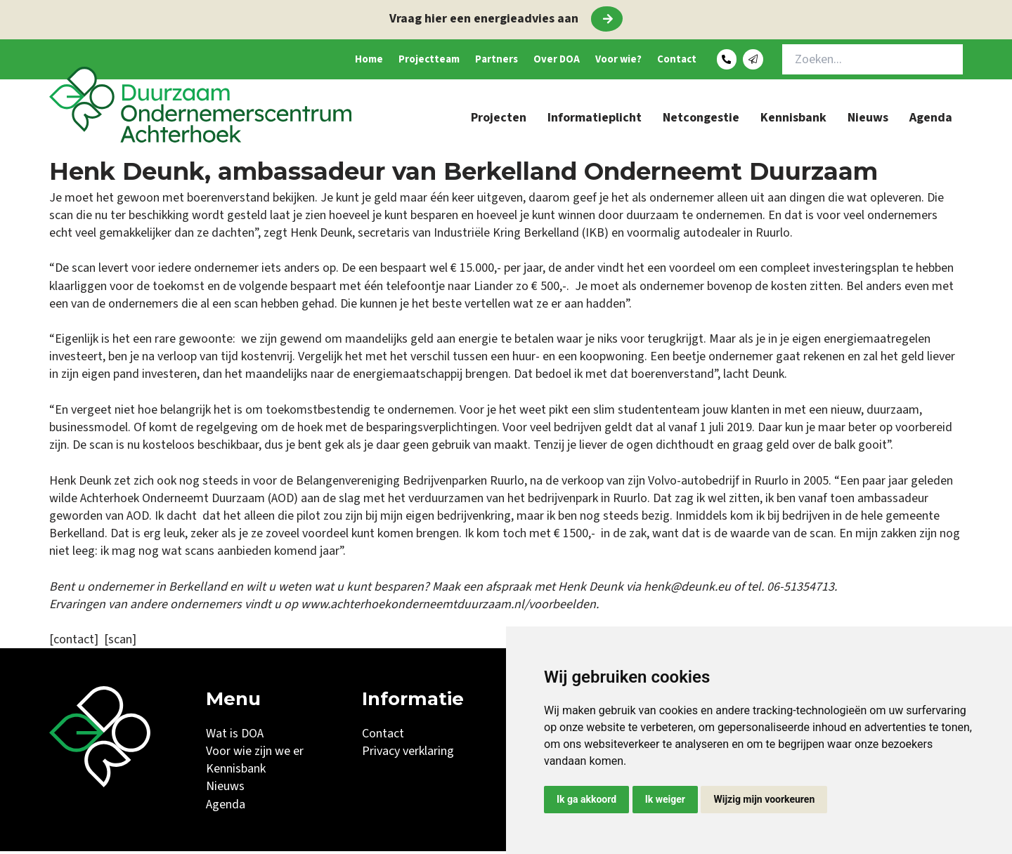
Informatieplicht (594, 120)
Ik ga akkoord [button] (586, 799)
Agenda (930, 120)
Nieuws (868, 120)
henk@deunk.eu (687, 589)
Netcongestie (701, 120)
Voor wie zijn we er (255, 754)
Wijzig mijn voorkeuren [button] (764, 799)
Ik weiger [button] (665, 799)
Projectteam (359, 61)
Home (285, 61)
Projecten (498, 120)
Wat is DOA (235, 736)
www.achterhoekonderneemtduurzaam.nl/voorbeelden (448, 607)
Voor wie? (588, 61)
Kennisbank (793, 120)
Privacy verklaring (408, 754)
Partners (440, 61)
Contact (660, 61)
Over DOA (513, 61)
